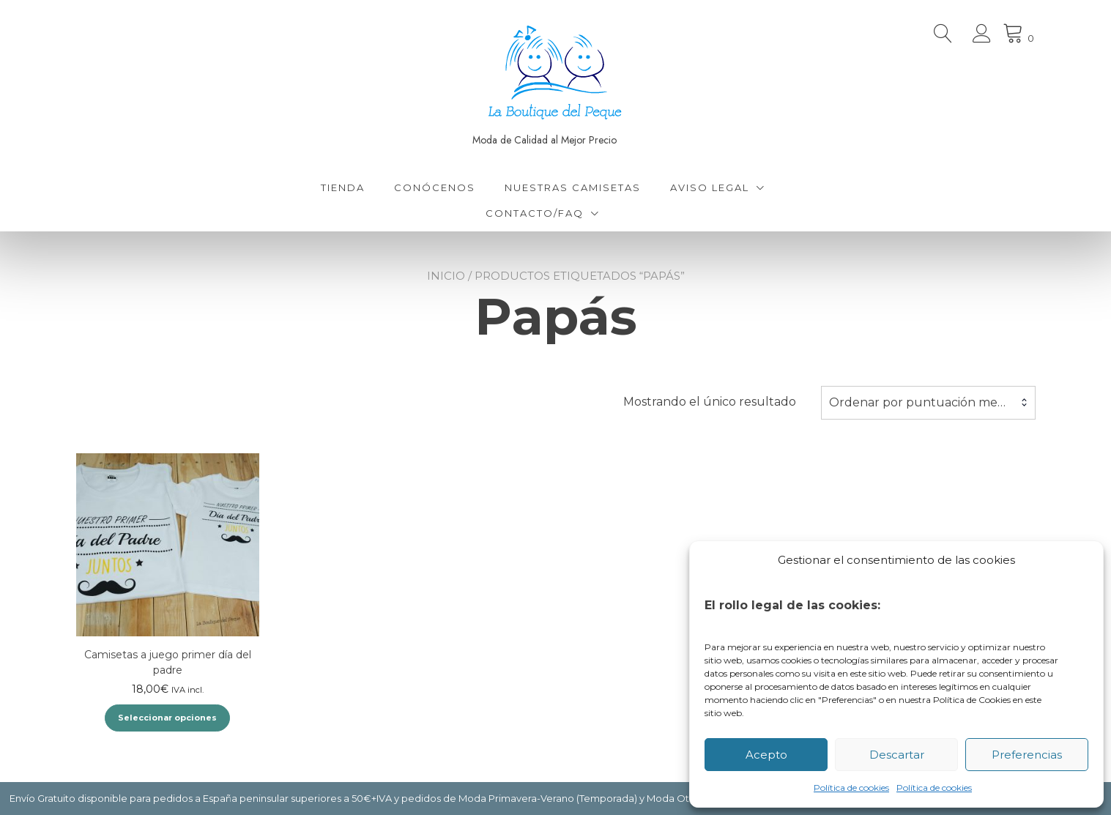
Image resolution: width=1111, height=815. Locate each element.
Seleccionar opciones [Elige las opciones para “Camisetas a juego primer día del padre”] (167, 717)
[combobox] (928, 403)
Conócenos (434, 187)
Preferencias (1027, 755)
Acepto (766, 755)
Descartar (896, 755)
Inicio (446, 276)
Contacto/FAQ (535, 213)
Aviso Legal (709, 187)
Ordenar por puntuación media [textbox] (921, 402)
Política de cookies (851, 787)
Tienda (343, 187)
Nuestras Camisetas (573, 187)
